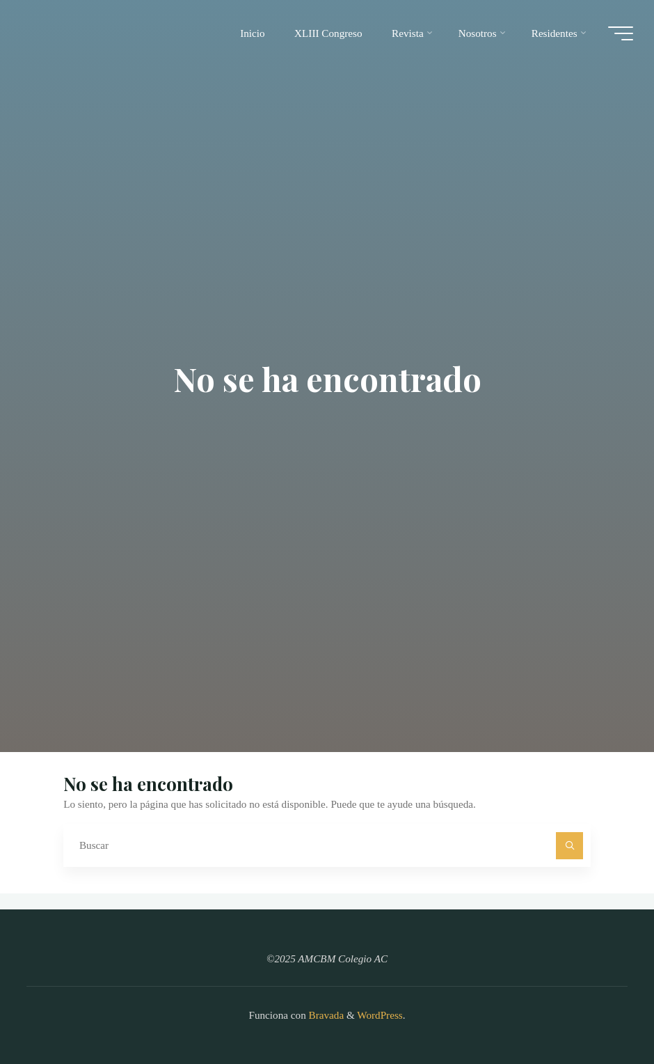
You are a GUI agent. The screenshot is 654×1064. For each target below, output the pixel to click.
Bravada (325, 1015)
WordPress (379, 1015)
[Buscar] (570, 846)
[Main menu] (620, 33)
